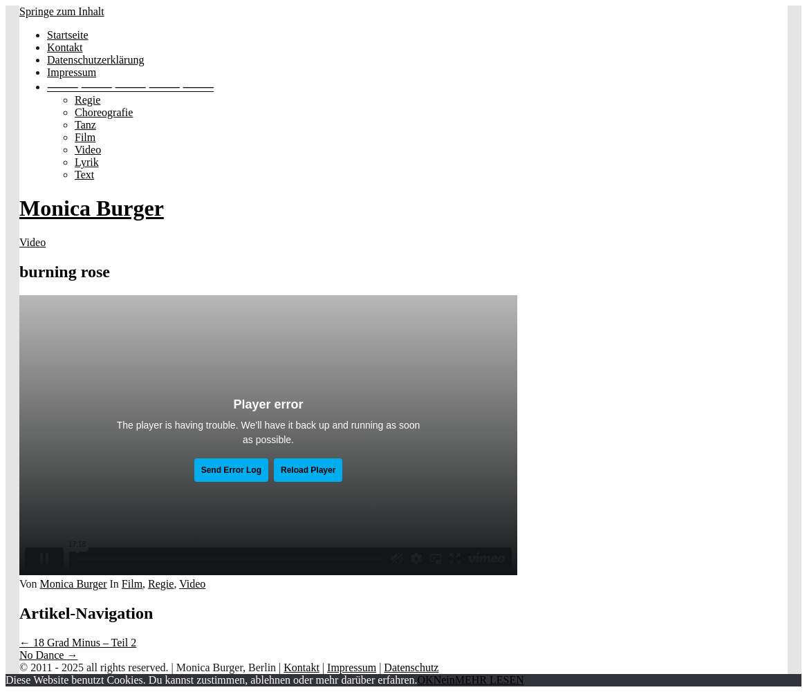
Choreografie (104, 112)
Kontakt (65, 47)
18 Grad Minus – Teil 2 (77, 642)
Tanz (85, 125)
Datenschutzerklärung (95, 60)
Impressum (71, 72)
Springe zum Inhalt (61, 11)
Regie (87, 100)
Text (84, 174)
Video (88, 150)
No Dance (48, 655)
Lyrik (87, 162)
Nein (444, 680)
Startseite (68, 35)
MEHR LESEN (489, 680)
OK (426, 680)
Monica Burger (91, 208)
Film (85, 137)
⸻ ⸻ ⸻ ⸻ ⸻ (130, 87)
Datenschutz (411, 667)
